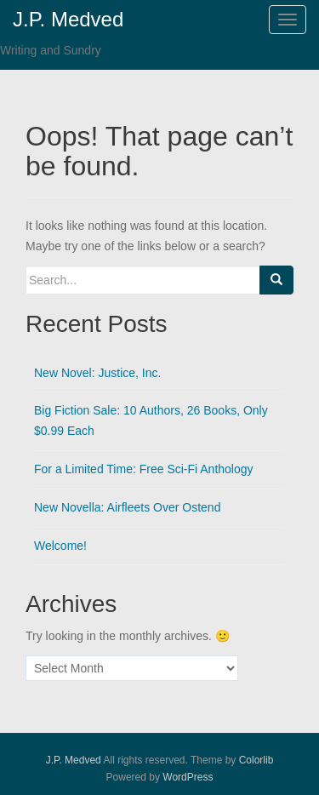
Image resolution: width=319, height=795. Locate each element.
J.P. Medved (73, 760)
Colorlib (256, 760)
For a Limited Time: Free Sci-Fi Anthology (143, 469)
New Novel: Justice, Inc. (97, 373)
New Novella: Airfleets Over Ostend (127, 507)
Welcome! (60, 545)
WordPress (187, 777)
